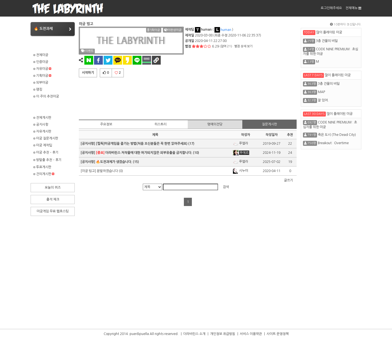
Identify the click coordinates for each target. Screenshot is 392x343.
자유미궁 (42, 68)
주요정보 (106, 124)
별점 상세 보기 (243, 46)
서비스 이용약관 (251, 334)
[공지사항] (88, 143)
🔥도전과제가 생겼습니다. (114, 161)
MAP (321, 92)
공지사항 (40, 124)
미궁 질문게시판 (45, 138)
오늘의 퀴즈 (53, 187)
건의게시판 (43, 174)
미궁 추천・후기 (45, 152)
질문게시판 (269, 124)
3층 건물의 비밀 (327, 41)
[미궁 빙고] (88, 171)
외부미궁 (40, 82)
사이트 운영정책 (278, 334)
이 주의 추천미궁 (46, 96)
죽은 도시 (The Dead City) (337, 134)
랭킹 (37, 89)
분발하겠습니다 (107, 171)
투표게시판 (42, 167)
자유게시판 (42, 131)
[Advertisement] (188, 97)
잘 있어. (323, 100)
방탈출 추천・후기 (47, 160)
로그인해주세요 (331, 8)
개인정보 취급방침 (222, 334)
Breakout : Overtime (333, 143)
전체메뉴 (353, 8)
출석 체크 (52, 199)
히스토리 (160, 124)
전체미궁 (40, 55)
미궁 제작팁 (42, 145)
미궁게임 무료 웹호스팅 (53, 211)
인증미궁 (40, 62)
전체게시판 (42, 117)
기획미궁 (42, 75)
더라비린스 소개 (194, 334)
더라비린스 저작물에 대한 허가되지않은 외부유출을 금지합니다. (144, 152)
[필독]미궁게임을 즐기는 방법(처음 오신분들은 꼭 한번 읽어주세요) (141, 143)
